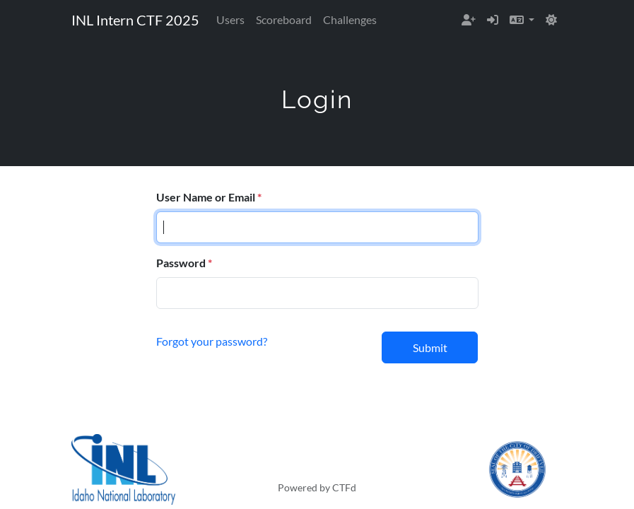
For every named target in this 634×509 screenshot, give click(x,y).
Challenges (350, 19)
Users (230, 19)
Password (181, 262)
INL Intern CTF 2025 (135, 19)
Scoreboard (284, 19)
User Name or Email (205, 197)
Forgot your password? (211, 341)
